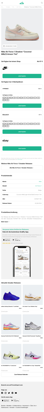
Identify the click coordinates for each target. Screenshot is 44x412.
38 (7, 97)
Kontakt (12, 407)
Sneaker (8, 7)
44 (38, 97)
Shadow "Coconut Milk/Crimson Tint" (33, 7)
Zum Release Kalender (22, 374)
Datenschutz (4, 407)
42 (28, 97)
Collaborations (17, 405)
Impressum (26, 405)
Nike (13, 7)
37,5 (4, 97)
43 (35, 97)
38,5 (11, 97)
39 (14, 97)
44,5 (4, 100)
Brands (3, 405)
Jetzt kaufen (22, 76)
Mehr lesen (5, 222)
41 (24, 97)
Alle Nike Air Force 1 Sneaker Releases (22, 168)
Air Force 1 (20, 7)
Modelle (9, 405)
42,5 (31, 97)
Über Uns (33, 405)
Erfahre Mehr (19, 159)
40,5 (21, 97)
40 (17, 97)
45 (7, 100)
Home (3, 7)
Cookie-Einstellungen (22, 407)
